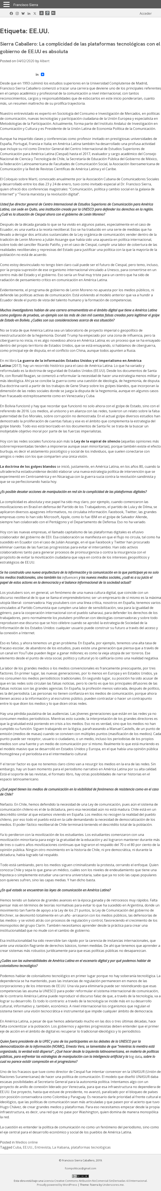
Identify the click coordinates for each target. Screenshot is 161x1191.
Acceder (146, 13)
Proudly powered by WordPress (57, 1185)
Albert (44, 61)
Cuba (17, 1147)
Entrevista (43, 1147)
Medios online (27, 1142)
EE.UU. (28, 1147)
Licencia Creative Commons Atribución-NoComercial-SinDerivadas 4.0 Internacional (95, 1181)
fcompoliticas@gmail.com (80, 1168)
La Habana (60, 1147)
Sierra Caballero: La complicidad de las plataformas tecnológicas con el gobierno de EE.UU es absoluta (80, 48)
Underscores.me (113, 1185)
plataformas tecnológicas (91, 1147)
